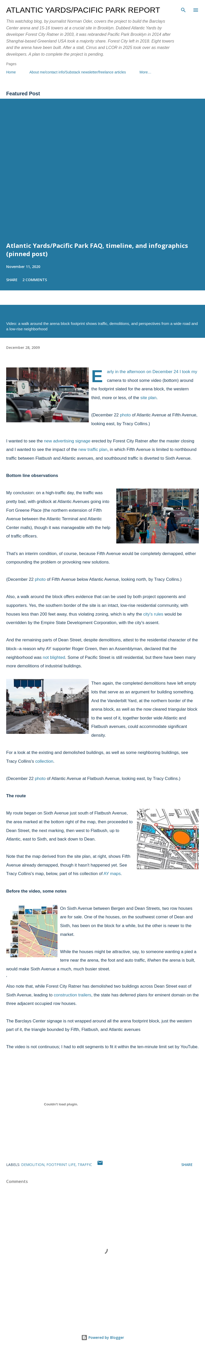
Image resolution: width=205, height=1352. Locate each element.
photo (125, 415)
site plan (148, 397)
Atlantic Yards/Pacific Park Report (83, 10)
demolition (32, 1164)
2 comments (34, 279)
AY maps (112, 873)
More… (145, 72)
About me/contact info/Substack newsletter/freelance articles (77, 72)
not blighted (54, 657)
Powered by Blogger (102, 1337)
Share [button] (12, 279)
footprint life (61, 1164)
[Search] (183, 9)
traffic (85, 1164)
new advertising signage (67, 441)
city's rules (153, 614)
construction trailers (72, 995)
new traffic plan (93, 449)
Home (11, 72)
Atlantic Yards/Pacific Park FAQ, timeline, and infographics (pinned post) (97, 249)
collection (44, 761)
